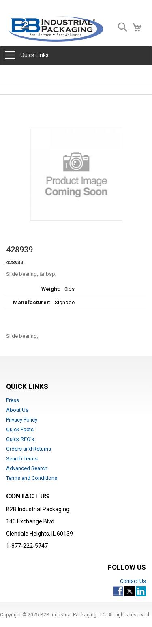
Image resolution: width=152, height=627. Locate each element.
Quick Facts (20, 429)
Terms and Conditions (31, 478)
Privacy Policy (21, 420)
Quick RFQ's (20, 439)
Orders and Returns (28, 449)
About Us (17, 410)
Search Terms (22, 458)
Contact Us (133, 581)
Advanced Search (26, 468)
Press (12, 400)
